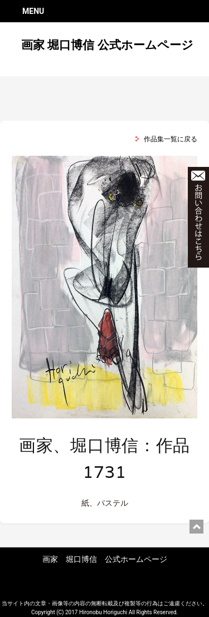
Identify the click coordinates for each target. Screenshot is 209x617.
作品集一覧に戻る (170, 139)
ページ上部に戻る (196, 527)
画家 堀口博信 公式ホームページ (107, 45)
